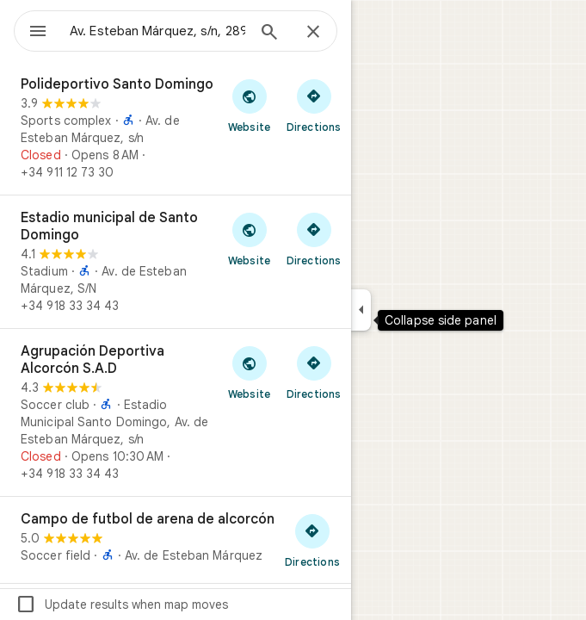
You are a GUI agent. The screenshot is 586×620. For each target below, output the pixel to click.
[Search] (269, 33)
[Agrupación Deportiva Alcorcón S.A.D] (175, 412)
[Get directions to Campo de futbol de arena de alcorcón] (312, 540)
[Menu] (38, 32)
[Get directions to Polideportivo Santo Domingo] (313, 105)
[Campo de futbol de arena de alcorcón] (175, 540)
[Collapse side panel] (361, 310)
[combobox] (157, 31)
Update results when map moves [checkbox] (121, 604)
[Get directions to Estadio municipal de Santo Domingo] (313, 238)
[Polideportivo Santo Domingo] (175, 128)
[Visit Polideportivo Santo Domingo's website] (249, 105)
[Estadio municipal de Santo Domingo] (175, 261)
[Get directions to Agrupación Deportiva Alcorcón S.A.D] (313, 372)
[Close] (313, 32)
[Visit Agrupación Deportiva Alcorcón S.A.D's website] (249, 372)
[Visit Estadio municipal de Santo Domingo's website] (249, 238)
